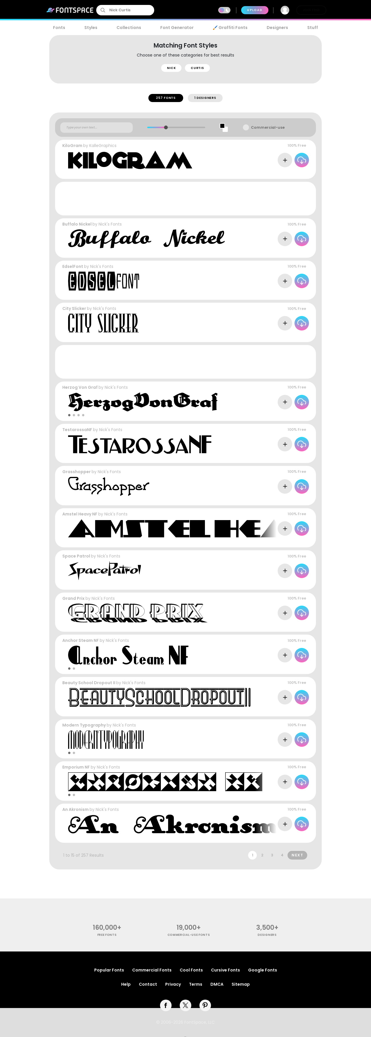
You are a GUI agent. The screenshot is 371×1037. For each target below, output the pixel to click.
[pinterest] (205, 1005)
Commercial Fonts (152, 970)
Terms (195, 984)
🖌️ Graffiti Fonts (230, 27)
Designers (277, 27)
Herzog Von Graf (80, 387)
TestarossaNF (77, 430)
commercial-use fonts (189, 935)
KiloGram (72, 145)
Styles (90, 27)
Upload (254, 10)
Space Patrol (76, 556)
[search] (125, 10)
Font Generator (177, 27)
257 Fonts (165, 98)
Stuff (312, 27)
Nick (171, 68)
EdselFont (72, 266)
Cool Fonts (191, 970)
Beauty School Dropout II (88, 683)
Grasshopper (76, 472)
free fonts (107, 935)
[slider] (166, 127)
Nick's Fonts (110, 224)
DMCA (216, 984)
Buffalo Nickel (77, 224)
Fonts (59, 27)
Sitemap (241, 984)
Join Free (311, 10)
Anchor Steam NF (80, 640)
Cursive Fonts (225, 970)
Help (126, 984)
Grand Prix (73, 598)
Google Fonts (262, 970)
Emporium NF (76, 767)
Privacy (173, 984)
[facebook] (166, 1005)
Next (297, 855)
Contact (148, 984)
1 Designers (205, 98)
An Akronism (75, 809)
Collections (129, 27)
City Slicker (74, 308)
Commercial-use (268, 127)
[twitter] (185, 1005)
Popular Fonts (109, 970)
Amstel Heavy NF (79, 514)
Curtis (197, 68)
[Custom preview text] (96, 127)
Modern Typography (84, 725)
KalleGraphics (103, 145)
